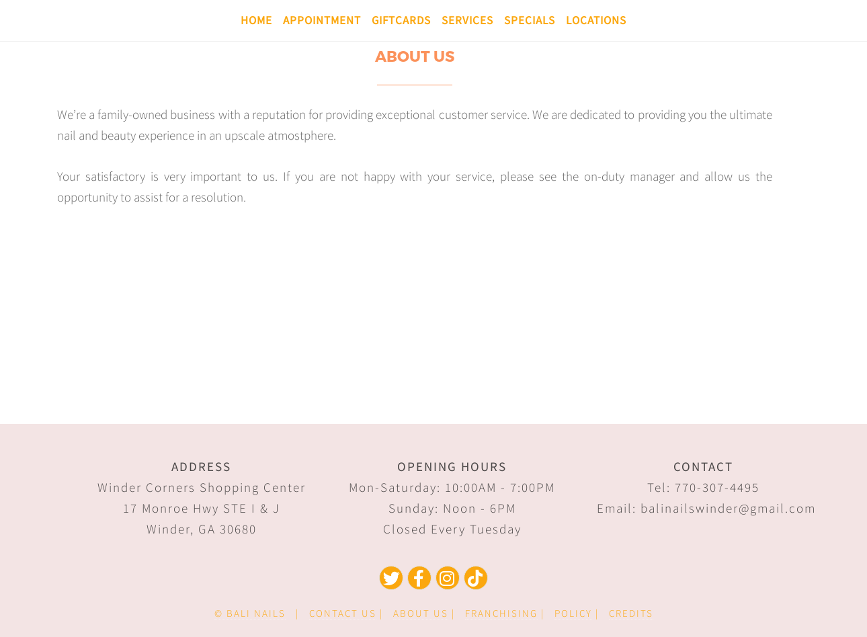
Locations (596, 20)
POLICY (573, 613)
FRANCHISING (501, 613)
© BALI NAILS (250, 613)
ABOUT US (420, 613)
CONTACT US (342, 613)
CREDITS (631, 613)
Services (467, 20)
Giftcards (401, 20)
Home (256, 20)
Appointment (322, 20)
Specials (529, 20)
